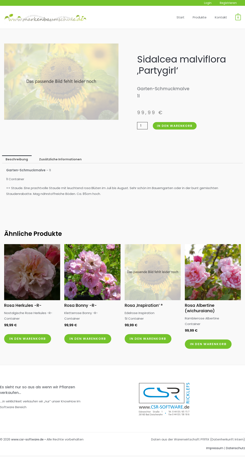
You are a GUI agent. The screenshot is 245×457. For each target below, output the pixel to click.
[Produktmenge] (142, 125)
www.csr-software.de (27, 441)
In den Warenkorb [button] (30, 340)
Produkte (203, 17)
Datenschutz (235, 450)
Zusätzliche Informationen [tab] (62, 159)
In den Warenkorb (176, 126)
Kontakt (222, 17)
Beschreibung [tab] (17, 159)
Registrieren (229, 3)
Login (211, 3)
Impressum (213, 450)
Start (186, 17)
